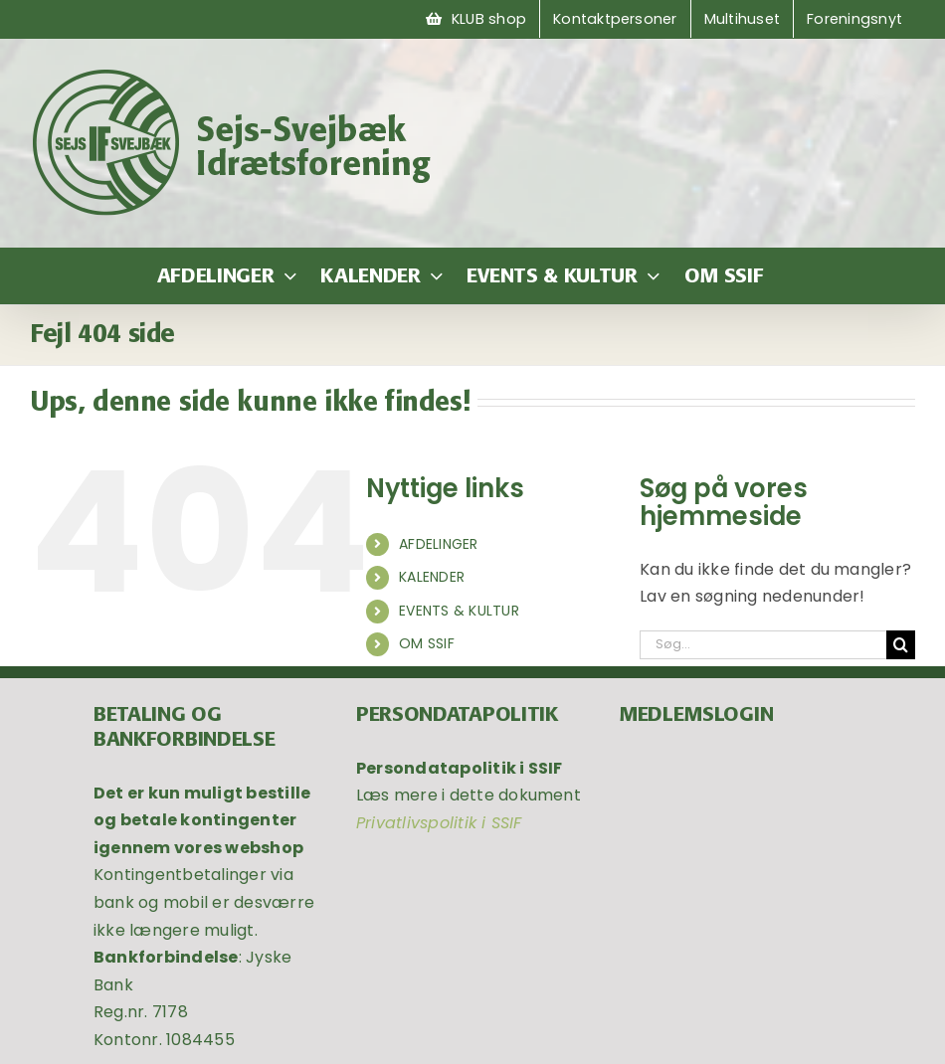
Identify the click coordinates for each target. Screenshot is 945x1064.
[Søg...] (763, 644)
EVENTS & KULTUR (459, 611)
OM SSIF (427, 643)
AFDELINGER (438, 544)
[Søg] (900, 644)
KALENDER (432, 577)
